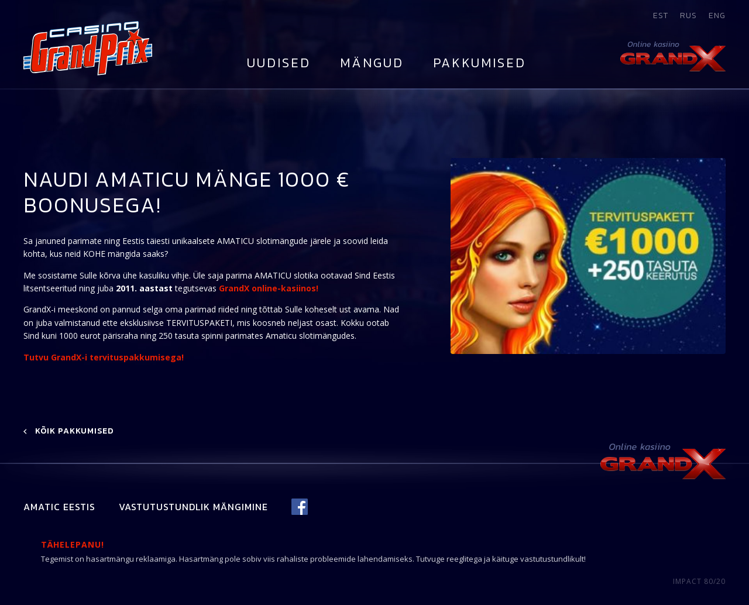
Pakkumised (479, 63)
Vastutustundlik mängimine (193, 507)
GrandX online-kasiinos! (268, 288)
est (660, 15)
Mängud (372, 63)
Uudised (279, 63)
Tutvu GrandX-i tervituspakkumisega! (103, 357)
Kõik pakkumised (74, 431)
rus (688, 15)
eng (717, 15)
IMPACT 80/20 (699, 581)
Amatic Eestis (59, 507)
